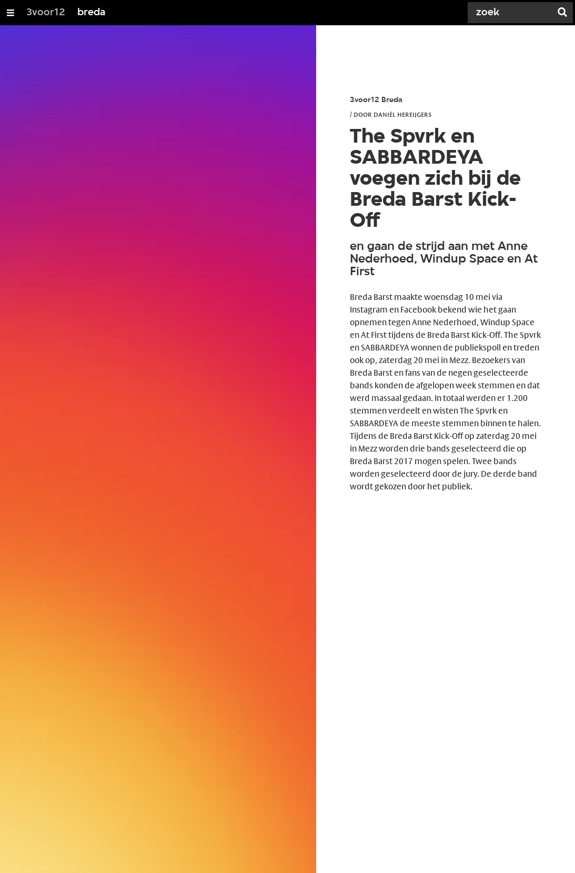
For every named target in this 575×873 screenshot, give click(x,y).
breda (91, 12)
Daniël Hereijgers (402, 114)
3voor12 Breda (376, 100)
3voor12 (45, 12)
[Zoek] (512, 12)
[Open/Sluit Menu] (10, 12)
